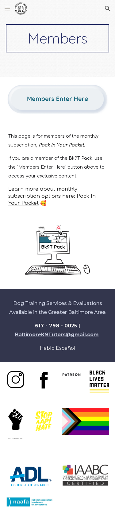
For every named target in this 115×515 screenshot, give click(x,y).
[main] (57, 38)
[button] (7, 8)
